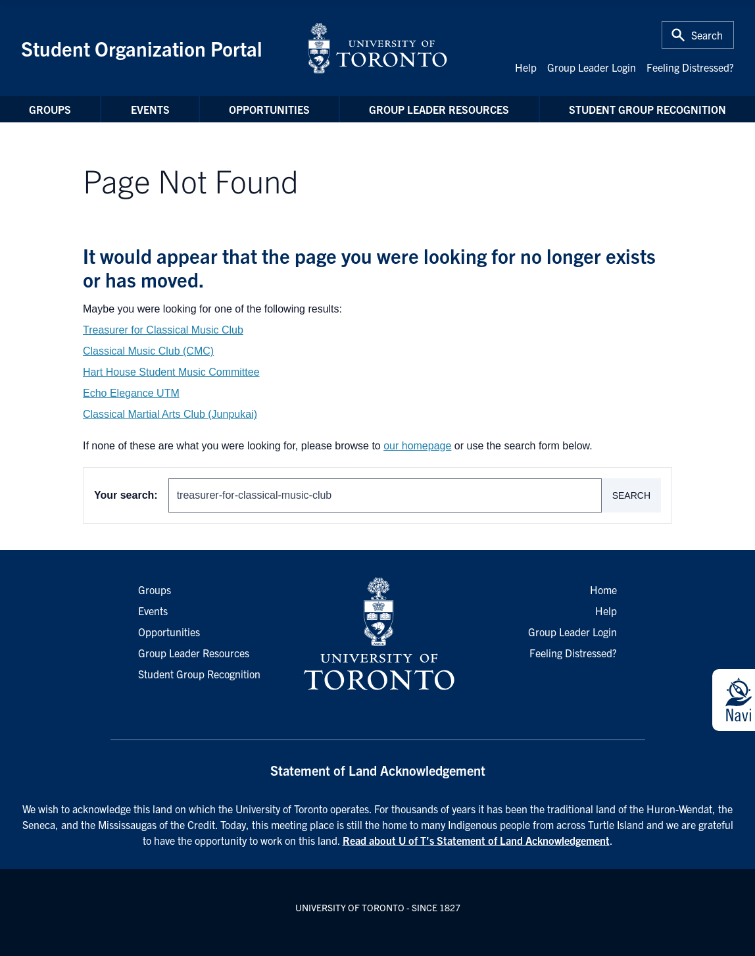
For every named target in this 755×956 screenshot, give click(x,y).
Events (150, 109)
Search (631, 495)
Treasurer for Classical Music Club (163, 330)
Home (603, 589)
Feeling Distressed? (690, 67)
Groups (50, 109)
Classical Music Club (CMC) (148, 351)
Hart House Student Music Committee (171, 372)
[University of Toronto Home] (377, 48)
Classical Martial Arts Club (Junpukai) (170, 414)
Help (526, 67)
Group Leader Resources (439, 109)
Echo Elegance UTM (131, 393)
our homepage (417, 445)
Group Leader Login (591, 67)
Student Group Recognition (647, 109)
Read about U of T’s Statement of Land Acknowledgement (476, 840)
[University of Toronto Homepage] (377, 634)
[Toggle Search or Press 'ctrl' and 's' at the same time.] (698, 35)
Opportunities (269, 109)
